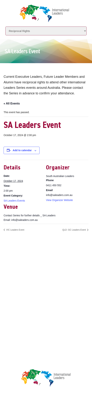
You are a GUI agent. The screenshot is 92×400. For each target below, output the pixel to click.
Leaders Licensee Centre (34, 315)
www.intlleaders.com (30, 268)
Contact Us (25, 301)
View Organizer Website (59, 200)
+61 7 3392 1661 (35, 258)
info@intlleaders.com (38, 263)
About (21, 281)
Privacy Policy (27, 322)
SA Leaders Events (14, 200)
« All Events (12, 103)
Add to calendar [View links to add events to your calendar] (22, 150)
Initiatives (25, 288)
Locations (24, 294)
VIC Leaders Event (15, 230)
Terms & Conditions (31, 329)
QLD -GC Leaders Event (74, 230)
